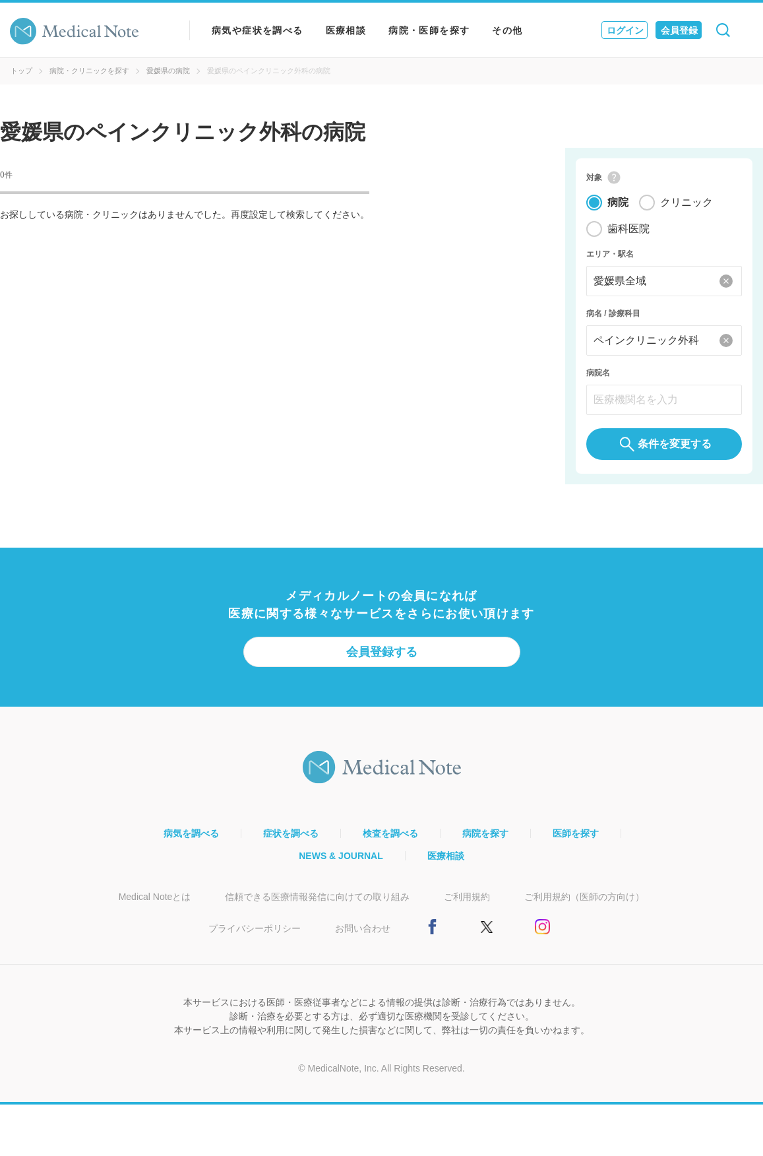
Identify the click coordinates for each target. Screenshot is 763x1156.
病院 (617, 204)
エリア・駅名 (610, 256)
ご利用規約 (467, 900)
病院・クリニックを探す (89, 71)
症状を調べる (291, 837)
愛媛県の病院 (168, 71)
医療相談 (346, 30)
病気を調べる (191, 837)
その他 (507, 30)
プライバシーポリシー (254, 932)
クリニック (686, 204)
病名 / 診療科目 (613, 315)
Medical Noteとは (155, 900)
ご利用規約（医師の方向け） (584, 900)
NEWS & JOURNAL (341, 859)
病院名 (598, 375)
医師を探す (576, 837)
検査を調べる (390, 837)
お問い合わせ (362, 932)
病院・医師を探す (429, 30)
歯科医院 (628, 230)
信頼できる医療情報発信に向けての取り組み (317, 900)
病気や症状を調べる (257, 30)
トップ (21, 71)
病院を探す (485, 837)
